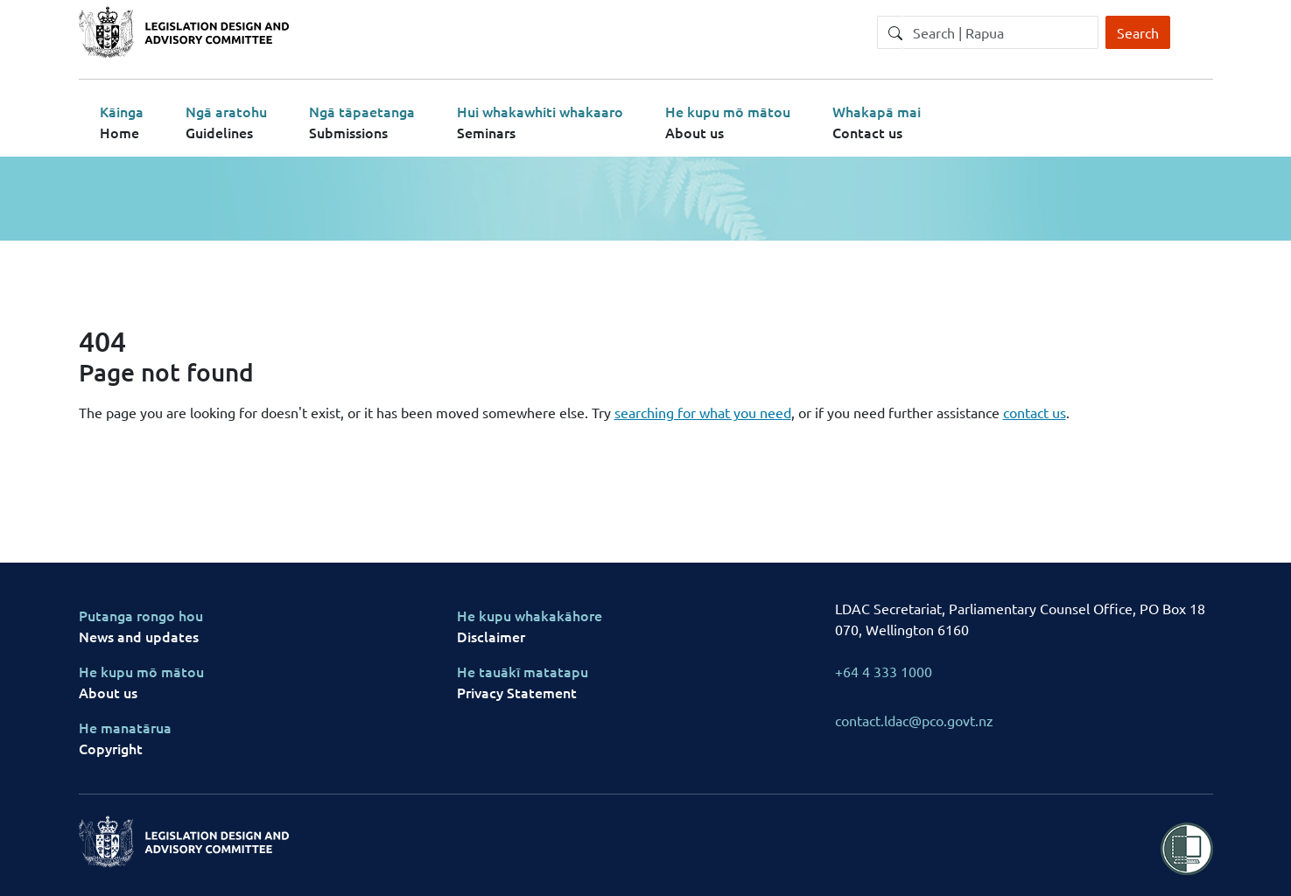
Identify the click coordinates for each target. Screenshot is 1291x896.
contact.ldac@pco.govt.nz (914, 720)
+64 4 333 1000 (883, 671)
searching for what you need (702, 412)
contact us (1034, 412)
